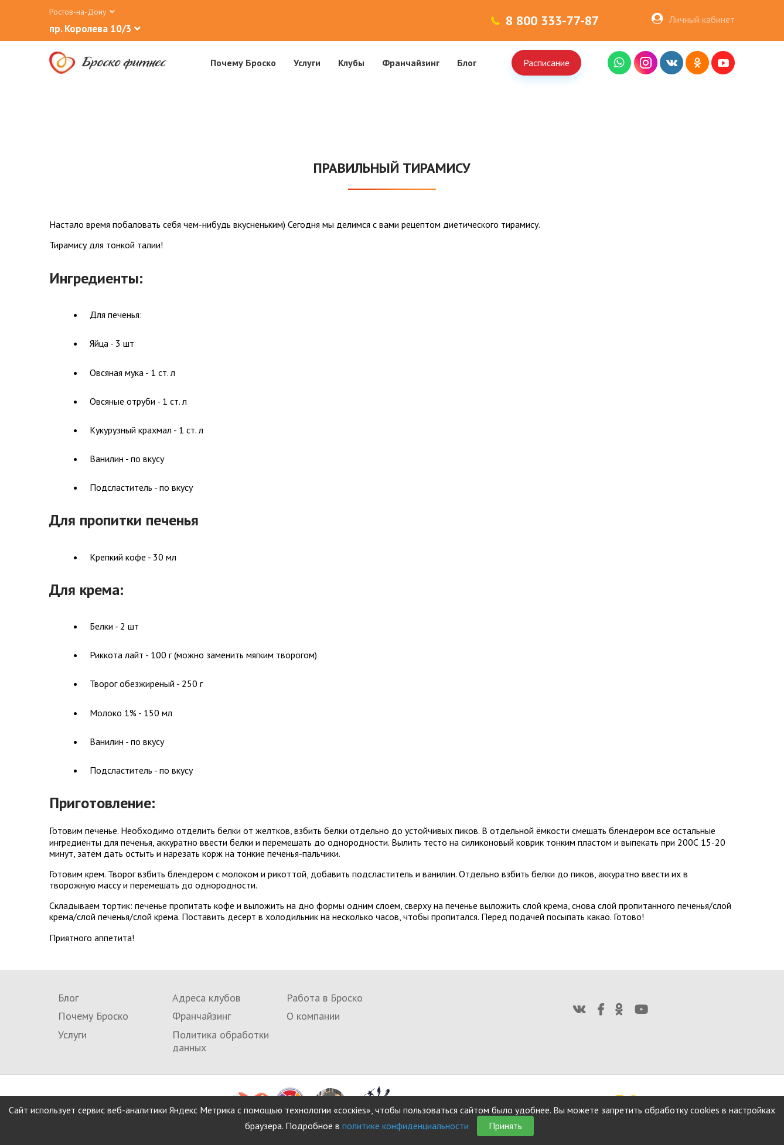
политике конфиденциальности (405, 1126)
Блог (466, 63)
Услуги (307, 63)
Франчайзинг (410, 63)
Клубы (351, 63)
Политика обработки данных (220, 1041)
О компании (313, 1016)
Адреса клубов (206, 997)
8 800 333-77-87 (552, 20)
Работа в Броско (325, 997)
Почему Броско (243, 63)
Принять (505, 1126)
